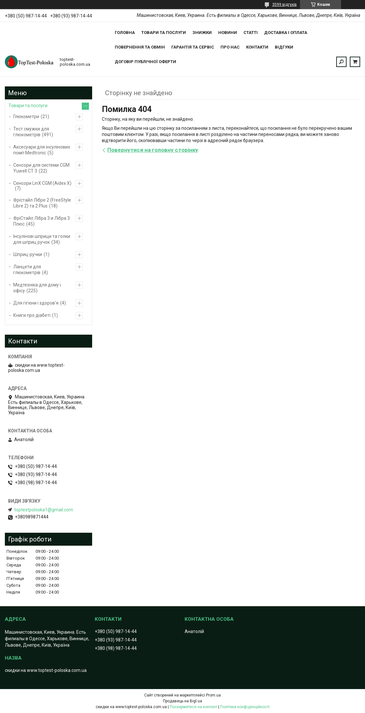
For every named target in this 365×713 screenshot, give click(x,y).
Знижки (202, 32)
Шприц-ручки (27, 254)
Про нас (230, 47)
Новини (227, 32)
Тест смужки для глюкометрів (31, 131)
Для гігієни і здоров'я (36, 303)
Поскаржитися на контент (193, 707)
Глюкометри (26, 116)
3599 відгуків (284, 4)
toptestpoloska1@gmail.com (43, 509)
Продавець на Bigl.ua (182, 701)
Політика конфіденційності (245, 707)
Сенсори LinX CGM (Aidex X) (42, 183)
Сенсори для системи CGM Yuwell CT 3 (41, 167)
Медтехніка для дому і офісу (37, 287)
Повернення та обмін (140, 47)
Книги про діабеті (31, 315)
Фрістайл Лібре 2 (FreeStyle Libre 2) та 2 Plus (42, 202)
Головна (125, 32)
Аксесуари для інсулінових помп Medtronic (41, 149)
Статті (250, 32)
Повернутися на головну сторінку (152, 150)
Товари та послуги (163, 32)
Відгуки (284, 47)
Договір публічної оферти (145, 61)
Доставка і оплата (285, 32)
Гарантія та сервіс (192, 47)
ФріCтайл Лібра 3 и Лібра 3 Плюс (41, 221)
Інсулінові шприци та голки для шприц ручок (41, 239)
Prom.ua (213, 695)
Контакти (257, 47)
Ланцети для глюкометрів (27, 269)
